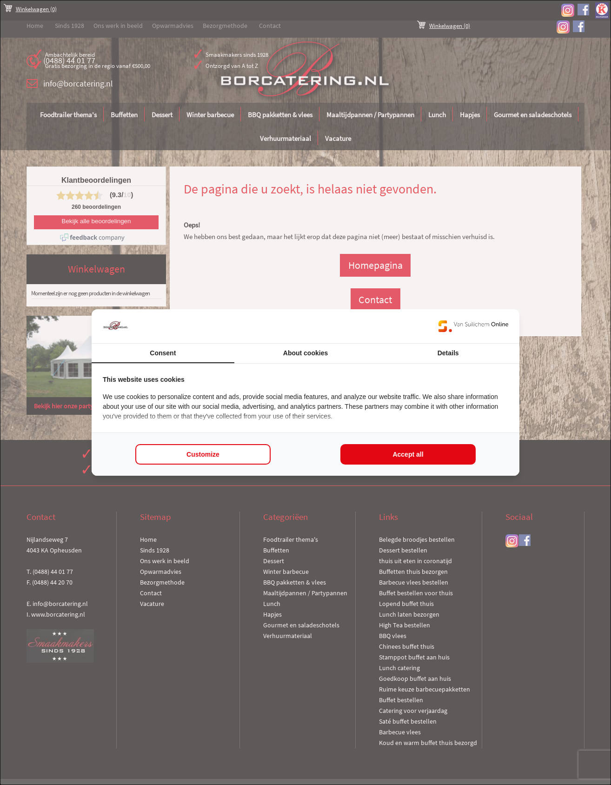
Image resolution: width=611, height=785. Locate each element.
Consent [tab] (163, 353)
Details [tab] (448, 353)
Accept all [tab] (407, 454)
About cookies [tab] (305, 353)
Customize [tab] (202, 454)
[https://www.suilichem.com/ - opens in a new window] (473, 326)
